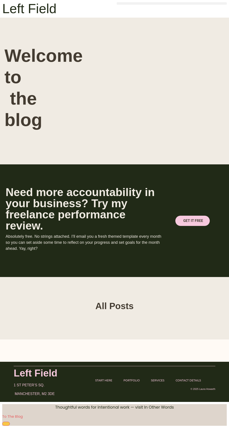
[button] (172, 3)
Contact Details (188, 380)
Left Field (29, 8)
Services (157, 380)
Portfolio (131, 380)
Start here (103, 380)
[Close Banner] (6, 424)
